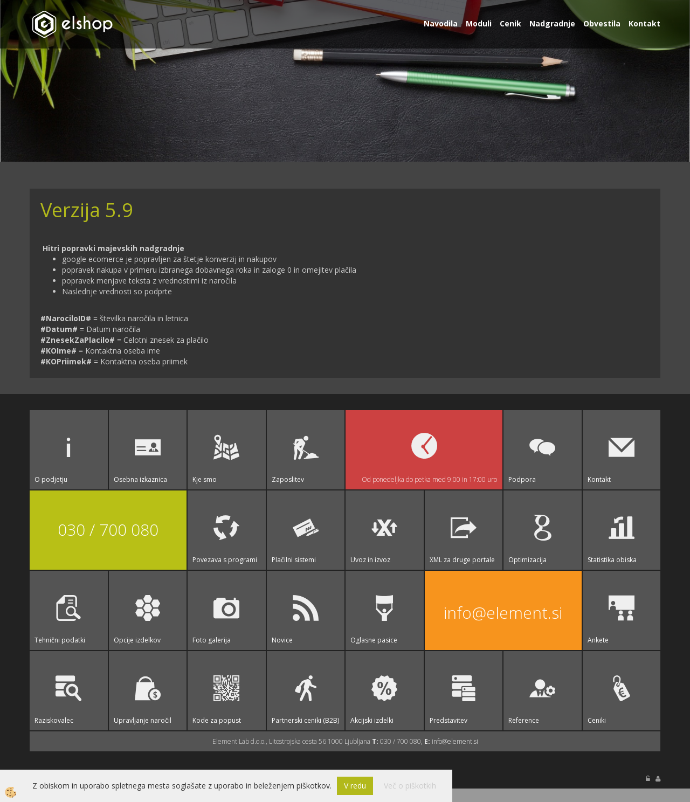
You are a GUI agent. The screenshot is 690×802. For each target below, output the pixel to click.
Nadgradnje (552, 23)
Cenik (510, 23)
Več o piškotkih (410, 785)
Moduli (479, 23)
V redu (355, 785)
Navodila (441, 23)
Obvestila (601, 23)
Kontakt (644, 23)
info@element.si (503, 613)
